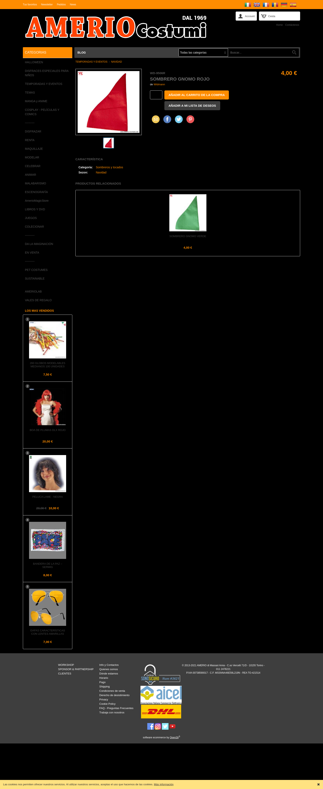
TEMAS (30, 92)
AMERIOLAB (33, 291)
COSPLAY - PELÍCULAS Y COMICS (42, 112)
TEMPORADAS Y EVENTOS (43, 83)
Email (154, 119)
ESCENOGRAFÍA (36, 192)
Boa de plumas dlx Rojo (48, 430)
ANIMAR (30, 174)
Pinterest (190, 119)
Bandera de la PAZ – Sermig (47, 565)
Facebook (167, 119)
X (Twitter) (178, 121)
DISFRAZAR (33, 131)
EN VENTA (32, 252)
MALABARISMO (35, 183)
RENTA (29, 140)
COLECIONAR (34, 226)
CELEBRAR (32, 166)
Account (250, 16)
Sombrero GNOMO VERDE (187, 236)
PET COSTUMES (36, 270)
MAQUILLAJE (34, 148)
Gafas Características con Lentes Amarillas (47, 632)
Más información (163, 784)
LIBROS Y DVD (35, 209)
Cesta (271, 16)
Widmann (159, 84)
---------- (30, 122)
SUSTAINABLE (34, 278)
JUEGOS (31, 218)
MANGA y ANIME (36, 101)
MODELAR (32, 157)
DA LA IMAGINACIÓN (39, 244)
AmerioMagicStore (37, 200)
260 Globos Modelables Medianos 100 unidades (47, 365)
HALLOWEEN (34, 62)
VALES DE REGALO (38, 300)
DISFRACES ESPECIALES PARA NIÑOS (46, 73)
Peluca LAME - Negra (47, 496)
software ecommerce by (161, 737)
